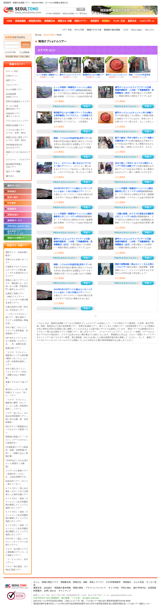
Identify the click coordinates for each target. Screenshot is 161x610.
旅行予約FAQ (139, 588)
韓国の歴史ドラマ (50, 582)
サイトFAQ (113, 588)
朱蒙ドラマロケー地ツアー (17, 383)
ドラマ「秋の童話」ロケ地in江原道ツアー (17, 568)
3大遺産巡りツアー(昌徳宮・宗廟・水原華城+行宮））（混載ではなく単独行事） (17, 452)
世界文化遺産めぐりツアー (18, 101)
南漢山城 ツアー (13, 348)
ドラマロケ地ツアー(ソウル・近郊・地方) (16, 131)
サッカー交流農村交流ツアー (13, 107)
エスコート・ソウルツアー (18, 159)
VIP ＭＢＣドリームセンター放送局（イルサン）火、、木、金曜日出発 (17, 341)
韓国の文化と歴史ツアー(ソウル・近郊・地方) (17, 138)
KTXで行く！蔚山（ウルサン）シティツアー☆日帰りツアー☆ (17, 541)
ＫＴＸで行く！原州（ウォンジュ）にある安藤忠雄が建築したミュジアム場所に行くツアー (17, 503)
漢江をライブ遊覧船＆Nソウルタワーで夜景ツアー (17, 429)
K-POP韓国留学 (113, 582)
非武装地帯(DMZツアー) (12, 95)
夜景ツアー (11, 80)
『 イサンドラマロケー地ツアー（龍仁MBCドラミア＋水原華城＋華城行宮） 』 (17, 319)
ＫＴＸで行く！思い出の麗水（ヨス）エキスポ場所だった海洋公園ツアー (17, 491)
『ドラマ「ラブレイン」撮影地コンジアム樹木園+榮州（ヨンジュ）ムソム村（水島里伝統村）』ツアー (17, 358)
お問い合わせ (50, 591)
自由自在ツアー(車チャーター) (13, 114)
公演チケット (12, 76)
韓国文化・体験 (80, 582)
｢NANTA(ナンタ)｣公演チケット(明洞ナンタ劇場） (17, 463)
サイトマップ (64, 591)
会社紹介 (48, 588)
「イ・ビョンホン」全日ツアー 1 (17, 561)
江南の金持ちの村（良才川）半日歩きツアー (17, 308)
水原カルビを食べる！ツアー (17, 261)
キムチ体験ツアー (14, 89)
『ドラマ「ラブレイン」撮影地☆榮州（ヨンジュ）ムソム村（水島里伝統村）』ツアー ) (17, 404)
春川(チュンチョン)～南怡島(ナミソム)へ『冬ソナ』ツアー (16, 392)
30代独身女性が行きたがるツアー (14, 146)
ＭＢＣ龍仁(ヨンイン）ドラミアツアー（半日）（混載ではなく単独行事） (17, 373)
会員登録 (152, 588)
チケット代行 (12, 71)
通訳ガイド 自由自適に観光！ (17, 254)
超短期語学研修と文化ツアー (14, 165)
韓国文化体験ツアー (15, 125)
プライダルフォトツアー (17, 121)
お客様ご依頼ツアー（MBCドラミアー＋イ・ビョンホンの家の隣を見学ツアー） (17, 298)
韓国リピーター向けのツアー (18, 153)
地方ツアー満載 (13, 171)
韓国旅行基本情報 (62, 588)
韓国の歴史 (78, 588)
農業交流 (37, 588)
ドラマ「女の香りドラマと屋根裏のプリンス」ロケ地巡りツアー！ (17, 552)
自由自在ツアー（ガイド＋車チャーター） (17, 482)
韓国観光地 (66, 582)
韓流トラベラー (97, 582)
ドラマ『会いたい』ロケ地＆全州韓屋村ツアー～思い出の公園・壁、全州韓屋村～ (17, 418)
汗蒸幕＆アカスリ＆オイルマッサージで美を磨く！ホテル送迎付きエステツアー (17, 271)
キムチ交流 (139, 582)
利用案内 (37, 591)
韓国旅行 (127, 582)
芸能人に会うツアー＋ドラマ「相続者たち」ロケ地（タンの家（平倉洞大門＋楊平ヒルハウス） (17, 285)
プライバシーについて (96, 588)
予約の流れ (126, 588)
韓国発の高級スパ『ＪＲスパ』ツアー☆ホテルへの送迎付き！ (17, 439)
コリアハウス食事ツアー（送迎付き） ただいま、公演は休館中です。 (17, 473)
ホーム (36, 582)
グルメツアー (12, 85)
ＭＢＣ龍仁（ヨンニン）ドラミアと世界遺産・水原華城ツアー (17, 330)
